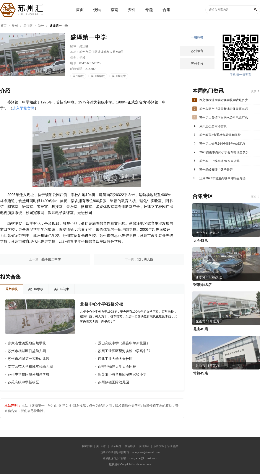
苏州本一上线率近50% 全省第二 (221, 161)
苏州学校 (78, 76)
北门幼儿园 (145, 259)
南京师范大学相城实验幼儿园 (30, 366)
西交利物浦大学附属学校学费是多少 (223, 100)
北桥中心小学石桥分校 (101, 304)
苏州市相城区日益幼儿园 (27, 351)
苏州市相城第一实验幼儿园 (28, 359)
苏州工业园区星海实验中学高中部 (124, 351)
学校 (41, 26)
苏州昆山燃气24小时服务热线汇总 (222, 143)
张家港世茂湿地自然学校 (27, 343)
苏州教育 (197, 51)
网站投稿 (87, 446)
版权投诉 (158, 446)
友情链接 (130, 446)
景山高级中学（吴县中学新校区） (124, 343)
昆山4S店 (200, 329)
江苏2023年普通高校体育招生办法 (222, 178)
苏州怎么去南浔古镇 (213, 126)
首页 (3, 26)
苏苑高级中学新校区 (23, 382)
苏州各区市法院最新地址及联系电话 (223, 109)
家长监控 (172, 446)
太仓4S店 (200, 240)
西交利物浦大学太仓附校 (117, 366)
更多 (253, 91)
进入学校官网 (23, 108)
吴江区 (27, 26)
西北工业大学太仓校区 (115, 359)
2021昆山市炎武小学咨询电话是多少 (224, 152)
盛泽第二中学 (51, 259)
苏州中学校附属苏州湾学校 (28, 374)
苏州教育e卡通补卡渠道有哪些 (219, 135)
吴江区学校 (98, 76)
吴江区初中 (119, 76)
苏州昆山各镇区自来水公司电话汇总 (223, 117)
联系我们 (115, 446)
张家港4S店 (202, 285)
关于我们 (101, 446)
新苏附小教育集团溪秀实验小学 (122, 374)
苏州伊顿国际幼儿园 (113, 382)
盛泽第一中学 (58, 26)
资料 (15, 26)
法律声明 (144, 446)
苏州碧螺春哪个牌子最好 (216, 169)
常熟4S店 (200, 373)
